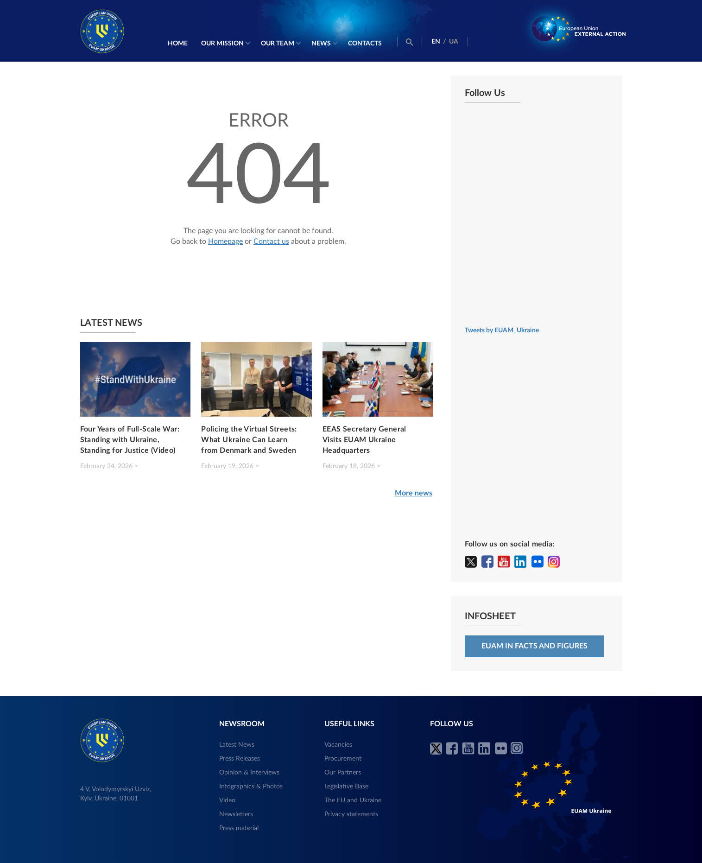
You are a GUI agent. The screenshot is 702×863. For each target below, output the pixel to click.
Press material (239, 828)
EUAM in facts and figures (534, 646)
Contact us (271, 241)
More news (413, 493)
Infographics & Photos (251, 786)
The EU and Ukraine (352, 800)
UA (453, 41)
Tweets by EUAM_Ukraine (502, 330)
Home (178, 43)
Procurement (342, 758)
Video (227, 800)
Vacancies (338, 745)
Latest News (236, 745)
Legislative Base (346, 786)
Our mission (222, 43)
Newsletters (236, 814)
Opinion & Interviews (249, 772)
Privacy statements (351, 814)
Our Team (277, 43)
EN (435, 41)
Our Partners (342, 772)
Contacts (365, 43)
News (321, 43)
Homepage (225, 241)
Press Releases (239, 758)
